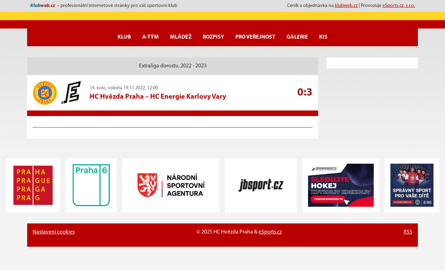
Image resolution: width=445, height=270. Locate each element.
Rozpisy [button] (213, 37)
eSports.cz (270, 232)
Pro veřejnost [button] (255, 37)
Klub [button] (124, 37)
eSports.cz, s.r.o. (398, 5)
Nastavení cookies (54, 232)
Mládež (181, 37)
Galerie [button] (297, 37)
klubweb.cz (346, 5)
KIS (323, 37)
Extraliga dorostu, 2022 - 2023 (173, 66)
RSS (408, 232)
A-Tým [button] (150, 37)
